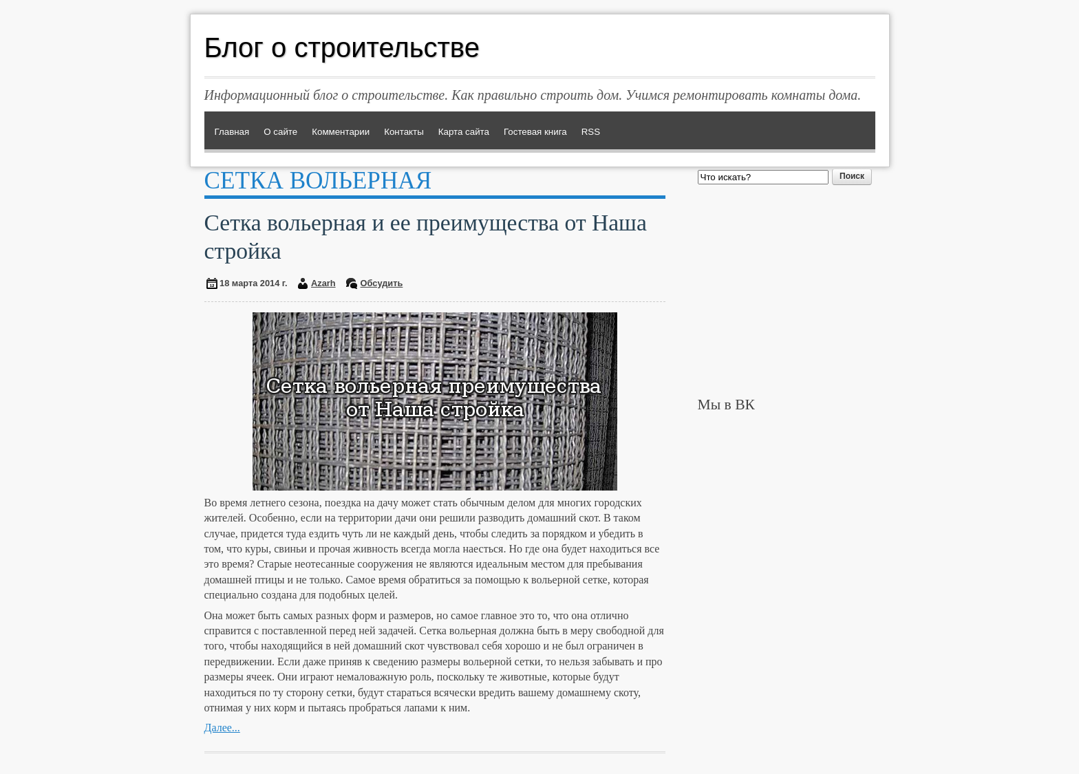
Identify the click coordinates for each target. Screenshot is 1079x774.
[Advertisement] (787, 290)
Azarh (323, 283)
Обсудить (382, 283)
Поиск (852, 176)
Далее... (222, 727)
